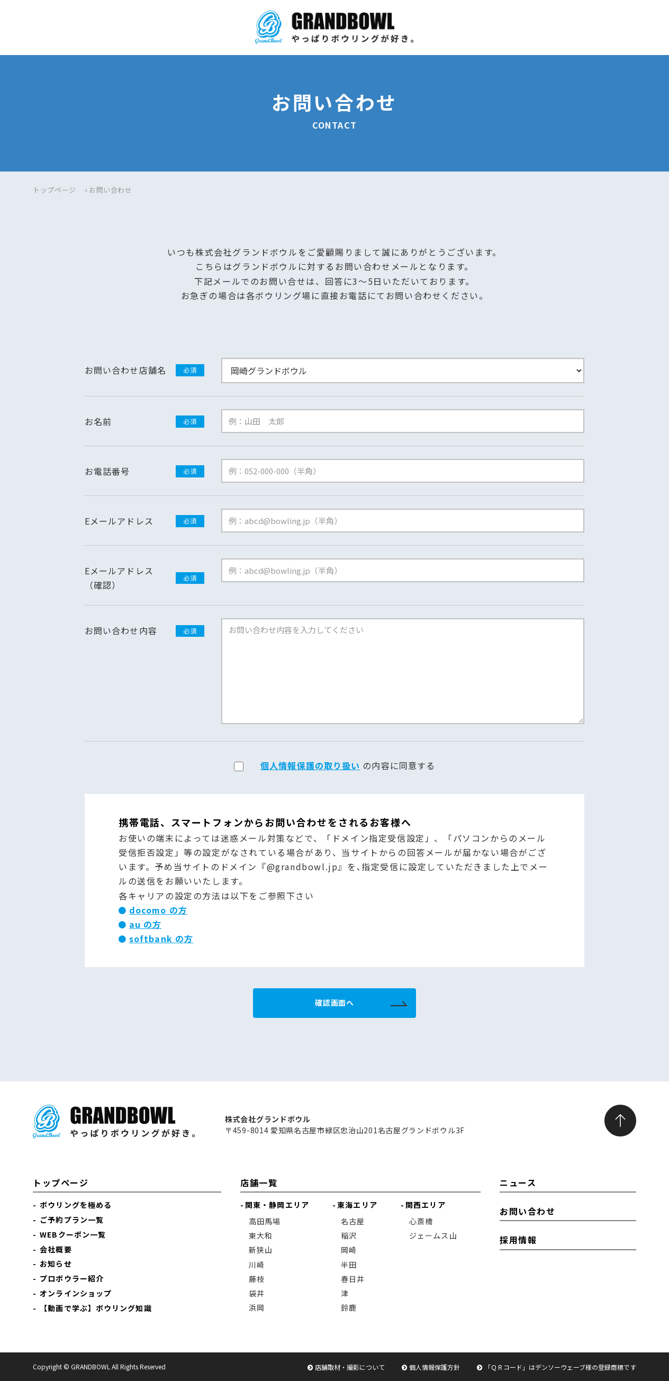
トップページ (54, 190)
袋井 (257, 1293)
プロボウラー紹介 (72, 1278)
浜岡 (257, 1307)
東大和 (261, 1235)
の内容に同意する (347, 765)
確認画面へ (334, 1002)
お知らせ (55, 1263)
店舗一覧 (258, 1182)
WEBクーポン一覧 (73, 1234)
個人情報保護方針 (434, 1366)
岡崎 (349, 1249)
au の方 (145, 924)
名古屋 (353, 1221)
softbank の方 (161, 938)
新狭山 (261, 1249)
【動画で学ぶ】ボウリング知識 (95, 1308)
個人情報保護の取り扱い (310, 765)
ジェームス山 (433, 1235)
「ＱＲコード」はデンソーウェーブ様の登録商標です (560, 1366)
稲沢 (349, 1235)
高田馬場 (265, 1221)
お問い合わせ (528, 1211)
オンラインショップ (76, 1293)
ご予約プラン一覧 (72, 1219)
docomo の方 (158, 910)
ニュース (518, 1182)
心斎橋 (421, 1221)
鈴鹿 (349, 1307)
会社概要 (55, 1249)
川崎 (257, 1264)
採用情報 (518, 1239)
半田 (349, 1264)
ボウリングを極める (76, 1204)
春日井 (353, 1279)
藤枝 (257, 1279)
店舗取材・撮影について (350, 1366)
